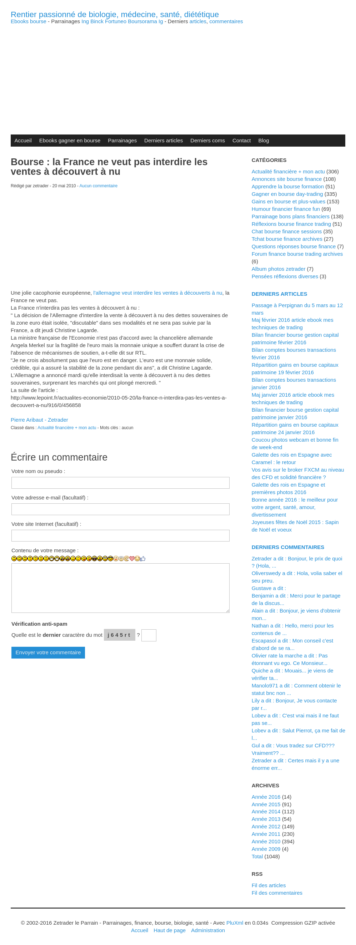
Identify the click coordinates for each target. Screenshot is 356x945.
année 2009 (266, 849)
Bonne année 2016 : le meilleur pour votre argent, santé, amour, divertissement (295, 507)
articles (198, 21)
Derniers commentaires (288, 547)
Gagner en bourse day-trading (287, 194)
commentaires (226, 21)
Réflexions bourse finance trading (291, 224)
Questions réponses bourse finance (294, 246)
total (258, 856)
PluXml (234, 923)
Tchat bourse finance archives (287, 239)
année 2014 (266, 811)
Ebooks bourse (28, 21)
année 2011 (266, 834)
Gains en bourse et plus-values (289, 201)
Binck (97, 21)
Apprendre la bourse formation (288, 186)
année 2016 (266, 797)
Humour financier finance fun (286, 209)
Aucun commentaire (99, 185)
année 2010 (266, 841)
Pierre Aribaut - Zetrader (39, 420)
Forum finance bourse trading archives (297, 254)
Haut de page (170, 930)
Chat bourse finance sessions (287, 231)
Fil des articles (269, 885)
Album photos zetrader (279, 269)
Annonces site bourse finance (287, 179)
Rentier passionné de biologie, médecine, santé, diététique (115, 14)
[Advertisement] (178, 74)
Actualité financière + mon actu (66, 427)
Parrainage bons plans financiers (291, 216)
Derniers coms (207, 140)
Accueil (22, 140)
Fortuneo (115, 21)
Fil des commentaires (277, 893)
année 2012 (266, 826)
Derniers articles (163, 140)
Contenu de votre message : (45, 550)
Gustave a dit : (269, 588)
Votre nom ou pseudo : (38, 471)
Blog (264, 140)
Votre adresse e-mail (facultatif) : (50, 497)
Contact (241, 140)
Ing (85, 21)
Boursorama (142, 21)
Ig (161, 21)
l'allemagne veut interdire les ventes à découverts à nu (158, 293)
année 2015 (266, 804)
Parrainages (122, 140)
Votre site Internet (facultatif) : (46, 524)
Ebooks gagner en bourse (70, 140)
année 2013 (266, 819)
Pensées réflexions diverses (285, 276)
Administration (208, 930)
